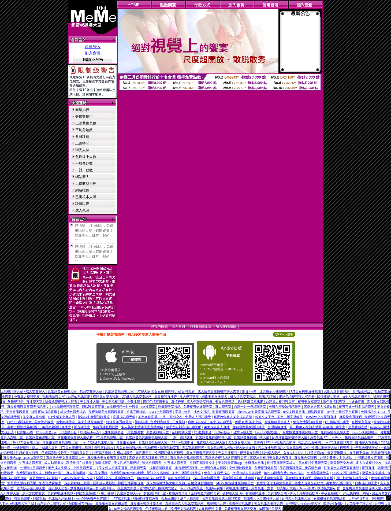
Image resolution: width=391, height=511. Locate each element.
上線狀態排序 (85, 184)
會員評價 (82, 137)
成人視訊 (82, 210)
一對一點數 (84, 170)
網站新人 (82, 177)
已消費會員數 (85, 123)
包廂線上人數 (85, 157)
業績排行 (82, 110)
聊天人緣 (82, 150)
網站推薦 (82, 190)
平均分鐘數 (84, 130)
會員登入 (93, 47)
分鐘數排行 (84, 116)
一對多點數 (84, 163)
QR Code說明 (284, 334)
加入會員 (93, 53)
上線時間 (82, 143)
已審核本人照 (85, 197)
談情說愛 (82, 204)
